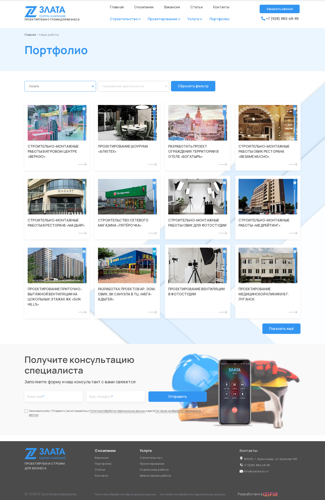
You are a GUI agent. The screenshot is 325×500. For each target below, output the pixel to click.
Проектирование (162, 19)
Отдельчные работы (154, 469)
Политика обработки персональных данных (126, 494)
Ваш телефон (101, 397)
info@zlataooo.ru (254, 471)
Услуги (193, 19)
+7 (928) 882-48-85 (280, 18)
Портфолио (219, 19)
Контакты (221, 7)
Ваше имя (35, 397)
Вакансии (172, 7)
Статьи (196, 7)
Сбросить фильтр (193, 86)
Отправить (177, 397)
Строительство (124, 19)
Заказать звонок (279, 9)
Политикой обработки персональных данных (117, 412)
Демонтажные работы (155, 475)
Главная (117, 7)
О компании (144, 7)
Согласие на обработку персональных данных (193, 494)
